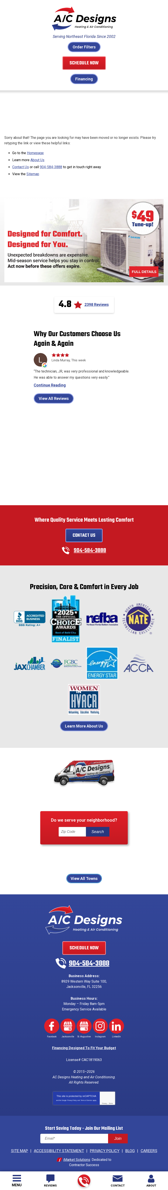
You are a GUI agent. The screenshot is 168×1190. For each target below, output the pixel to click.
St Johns (89, 864)
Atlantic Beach (37, 853)
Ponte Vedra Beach (59, 864)
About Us (37, 159)
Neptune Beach (78, 858)
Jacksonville (132, 853)
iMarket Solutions (76, 1153)
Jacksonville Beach (42, 858)
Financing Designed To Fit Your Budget (84, 1044)
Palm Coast (132, 858)
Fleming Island (104, 853)
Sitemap (32, 172)
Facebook (51, 1022)
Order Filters (84, 47)
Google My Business (67, 1022)
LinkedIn (116, 1022)
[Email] (84, 1132)
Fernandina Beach (70, 853)
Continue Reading (50, 384)
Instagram (100, 1022)
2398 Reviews (96, 303)
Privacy (104, 1097)
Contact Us (20, 165)
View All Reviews (54, 397)
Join (117, 1132)
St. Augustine (113, 864)
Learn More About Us (84, 724)
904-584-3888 (84, 1181)
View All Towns (84, 877)
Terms (111, 1097)
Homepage (35, 152)
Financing (84, 79)
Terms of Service (86, 1094)
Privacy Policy (72, 1094)
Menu (17, 1185)
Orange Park (107, 858)
